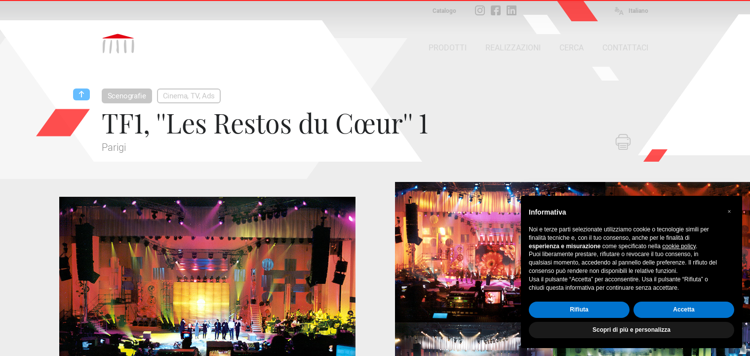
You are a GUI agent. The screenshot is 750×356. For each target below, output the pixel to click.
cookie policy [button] (679, 246)
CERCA (571, 47)
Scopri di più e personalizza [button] (631, 329)
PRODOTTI (448, 47)
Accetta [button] (683, 309)
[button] (729, 212)
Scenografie (127, 95)
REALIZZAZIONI (513, 47)
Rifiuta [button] (579, 309)
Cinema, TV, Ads (189, 95)
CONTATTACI (625, 47)
